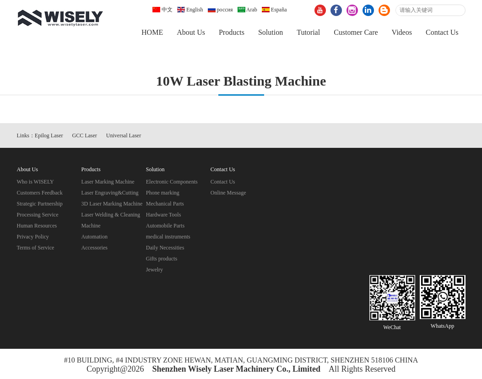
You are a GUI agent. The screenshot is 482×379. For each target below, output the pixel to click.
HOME (152, 32)
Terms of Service (35, 247)
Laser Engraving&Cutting (110, 193)
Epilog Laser (49, 135)
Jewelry (154, 269)
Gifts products (161, 258)
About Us (191, 32)
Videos (402, 32)
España (274, 9)
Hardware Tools (163, 214)
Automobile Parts (165, 225)
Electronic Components (172, 182)
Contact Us (442, 32)
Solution (270, 32)
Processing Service (38, 214)
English (190, 9)
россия (220, 9)
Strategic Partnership (40, 203)
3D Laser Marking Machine (112, 203)
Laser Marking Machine (108, 182)
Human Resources (37, 225)
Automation (94, 236)
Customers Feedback (40, 193)
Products (231, 32)
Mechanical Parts (165, 203)
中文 (162, 9)
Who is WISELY (35, 182)
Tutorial (308, 32)
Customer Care (356, 32)
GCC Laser (84, 135)
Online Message (228, 193)
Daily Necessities (165, 247)
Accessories (94, 247)
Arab (247, 9)
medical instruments (168, 236)
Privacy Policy (33, 236)
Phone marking (162, 193)
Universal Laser (123, 135)
